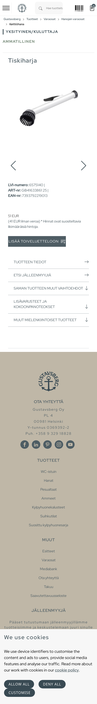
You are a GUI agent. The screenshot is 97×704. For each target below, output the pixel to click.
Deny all (52, 684)
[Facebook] (24, 444)
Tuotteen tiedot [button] (51, 261)
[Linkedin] (36, 444)
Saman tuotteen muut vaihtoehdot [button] (51, 288)
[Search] (40, 8)
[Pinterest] (47, 444)
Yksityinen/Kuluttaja (32, 31)
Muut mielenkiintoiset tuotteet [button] (51, 319)
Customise (19, 692)
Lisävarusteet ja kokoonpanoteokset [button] (51, 304)
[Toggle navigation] (6, 8)
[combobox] (54, 8)
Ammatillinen (19, 41)
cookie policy (67, 670)
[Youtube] (70, 444)
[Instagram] (59, 444)
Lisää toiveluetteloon (37, 241)
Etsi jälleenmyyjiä (51, 275)
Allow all (19, 684)
